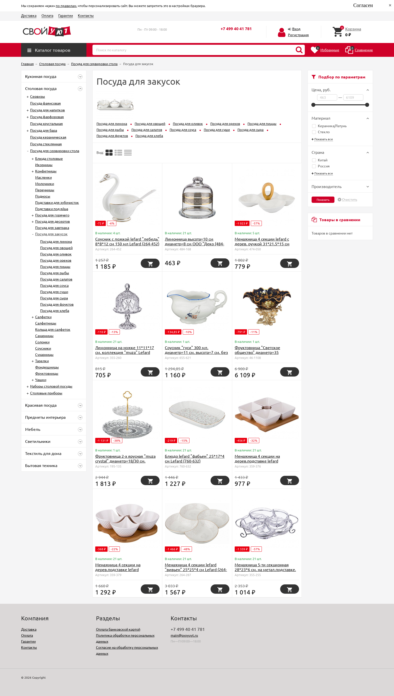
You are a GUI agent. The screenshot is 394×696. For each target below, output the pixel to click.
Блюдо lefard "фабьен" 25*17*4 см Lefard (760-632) (194, 458)
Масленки (43, 177)
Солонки (42, 342)
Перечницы (44, 190)
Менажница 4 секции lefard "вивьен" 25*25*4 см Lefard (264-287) (196, 569)
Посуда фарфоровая (47, 116)
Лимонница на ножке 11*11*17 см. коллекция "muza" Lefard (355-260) (124, 352)
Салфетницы (45, 323)
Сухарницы (44, 354)
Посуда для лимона (56, 241)
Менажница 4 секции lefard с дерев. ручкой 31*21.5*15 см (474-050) (262, 243)
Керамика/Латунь (329, 125)
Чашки (40, 379)
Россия (321, 166)
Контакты (86, 15)
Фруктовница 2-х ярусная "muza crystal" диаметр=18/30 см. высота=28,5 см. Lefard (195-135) (125, 460)
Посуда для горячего (52, 215)
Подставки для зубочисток (57, 202)
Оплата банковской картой (118, 629)
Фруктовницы (46, 373)
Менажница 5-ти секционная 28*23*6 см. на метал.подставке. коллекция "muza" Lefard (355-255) (265, 571)
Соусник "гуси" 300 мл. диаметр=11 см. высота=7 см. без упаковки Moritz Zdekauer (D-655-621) (196, 354)
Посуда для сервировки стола (54, 150)
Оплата (47, 15)
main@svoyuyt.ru (184, 635)
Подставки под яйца (51, 208)
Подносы (42, 196)
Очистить (349, 200)
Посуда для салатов (56, 279)
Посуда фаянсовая (45, 103)
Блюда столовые (49, 158)
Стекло (321, 131)
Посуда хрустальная (46, 123)
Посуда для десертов (52, 221)
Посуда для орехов (55, 260)
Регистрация (298, 34)
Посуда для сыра (54, 298)
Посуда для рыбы (54, 272)
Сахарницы (44, 335)
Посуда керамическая (48, 137)
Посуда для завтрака (52, 227)
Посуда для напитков (47, 110)
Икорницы (44, 164)
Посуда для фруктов (57, 304)
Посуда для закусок (51, 233)
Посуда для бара (43, 130)
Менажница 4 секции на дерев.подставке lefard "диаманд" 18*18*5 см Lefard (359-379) (122, 571)
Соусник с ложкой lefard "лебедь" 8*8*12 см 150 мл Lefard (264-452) (127, 241)
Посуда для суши (54, 291)
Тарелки (42, 360)
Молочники (44, 183)
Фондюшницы (47, 367)
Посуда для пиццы (55, 266)
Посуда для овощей (56, 247)
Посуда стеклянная (46, 144)
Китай (319, 160)
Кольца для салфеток (52, 329)
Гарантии (65, 15)
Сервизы (37, 96)
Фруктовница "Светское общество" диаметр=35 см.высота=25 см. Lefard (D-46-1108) (263, 354)
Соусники (43, 348)
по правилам (66, 6)
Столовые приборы (46, 393)
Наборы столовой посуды (51, 386)
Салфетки (43, 316)
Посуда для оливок (56, 254)
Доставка (28, 15)
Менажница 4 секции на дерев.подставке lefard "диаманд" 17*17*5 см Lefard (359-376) (262, 463)
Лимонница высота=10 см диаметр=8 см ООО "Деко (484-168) (194, 243)
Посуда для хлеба (54, 310)
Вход (296, 28)
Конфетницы (46, 171)
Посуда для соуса (54, 285)
